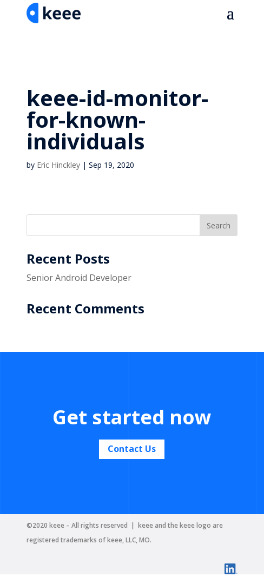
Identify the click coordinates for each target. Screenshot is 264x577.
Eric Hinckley (58, 165)
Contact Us (132, 449)
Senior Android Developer (79, 278)
